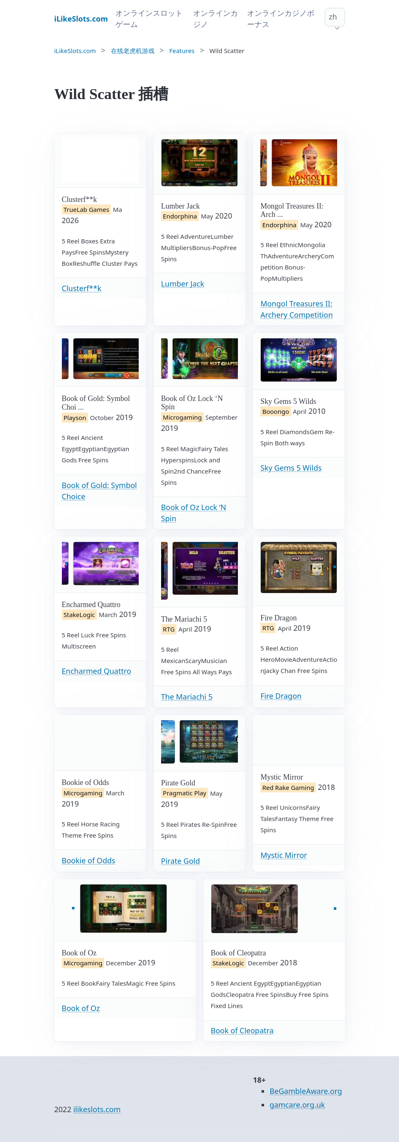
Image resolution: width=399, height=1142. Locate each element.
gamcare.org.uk (297, 1105)
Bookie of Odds (88, 860)
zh (333, 17)
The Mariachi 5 (187, 697)
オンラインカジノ (215, 18)
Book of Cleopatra (242, 1030)
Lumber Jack (182, 284)
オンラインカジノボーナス (280, 18)
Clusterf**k (82, 288)
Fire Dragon (280, 696)
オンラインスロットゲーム (149, 18)
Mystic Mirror (283, 855)
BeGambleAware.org (305, 1091)
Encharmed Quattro (96, 671)
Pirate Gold (180, 861)
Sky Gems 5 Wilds (290, 468)
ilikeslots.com (96, 1109)
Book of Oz (81, 1008)
